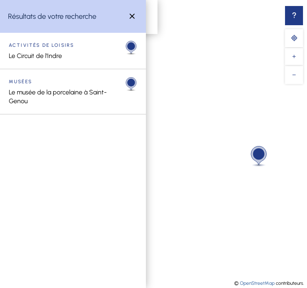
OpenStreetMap (257, 283)
